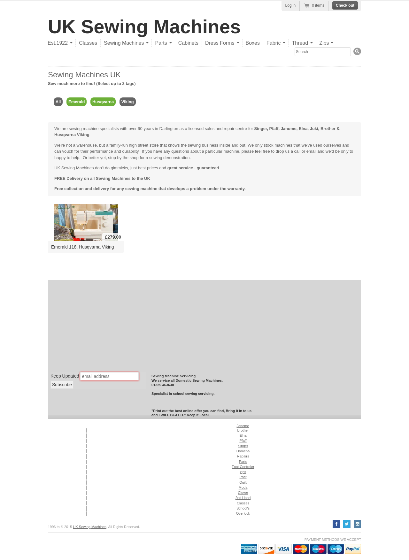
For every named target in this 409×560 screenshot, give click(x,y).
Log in (290, 5)
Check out (345, 5)
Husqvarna (103, 101)
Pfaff (274, 128)
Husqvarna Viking (71, 134)
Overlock (243, 513)
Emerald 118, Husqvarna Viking (82, 246)
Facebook (336, 524)
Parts (243, 462)
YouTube (357, 524)
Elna (303, 128)
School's (243, 508)
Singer (260, 128)
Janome (289, 128)
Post (242, 477)
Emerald (76, 101)
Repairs (243, 456)
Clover (243, 493)
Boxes (253, 43)
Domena (243, 451)
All (58, 101)
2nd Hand (243, 498)
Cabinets (188, 43)
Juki (314, 128)
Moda (243, 487)
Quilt (243, 482)
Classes (88, 43)
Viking (127, 101)
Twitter (347, 524)
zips (243, 472)
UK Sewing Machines (144, 26)
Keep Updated (64, 375)
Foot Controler (243, 467)
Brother (328, 128)
